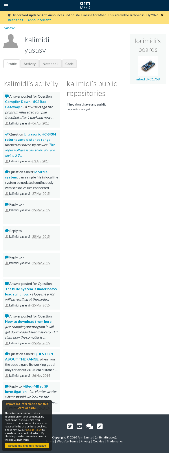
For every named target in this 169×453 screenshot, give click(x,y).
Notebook (50, 63)
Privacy (85, 441)
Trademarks (115, 441)
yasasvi (9, 28)
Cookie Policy (34, 429)
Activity (30, 63)
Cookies (98, 441)
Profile (11, 63)
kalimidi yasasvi (19, 123)
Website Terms (67, 441)
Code (69, 63)
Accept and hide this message (27, 445)
